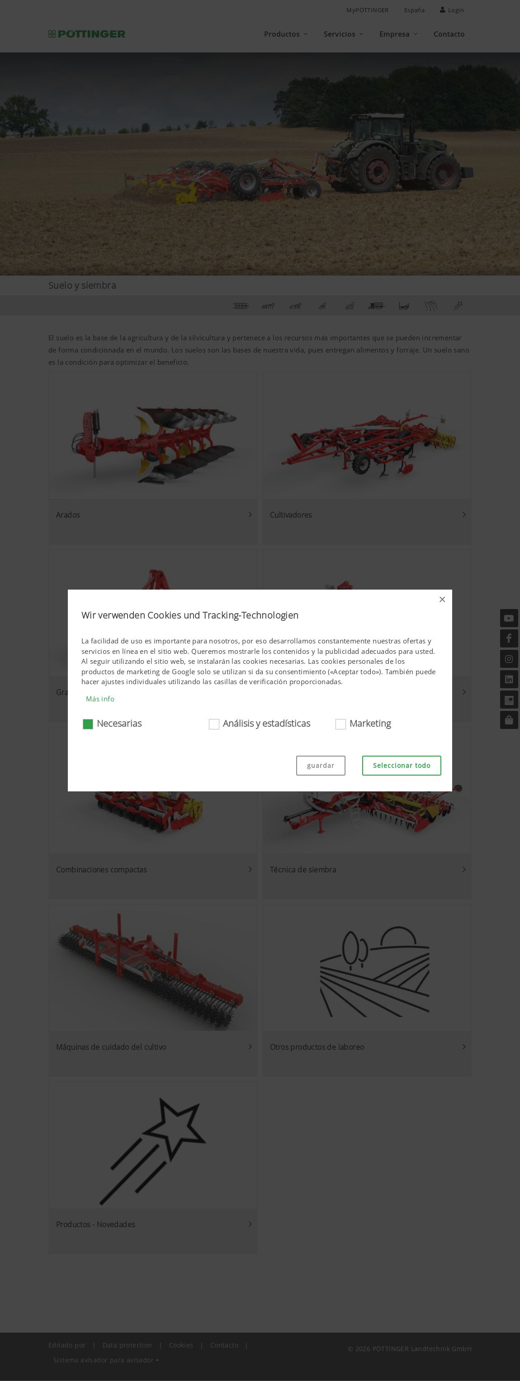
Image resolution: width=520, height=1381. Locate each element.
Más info (100, 698)
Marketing (370, 723)
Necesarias (119, 723)
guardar (321, 765)
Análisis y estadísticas (266, 723)
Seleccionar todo (401, 765)
